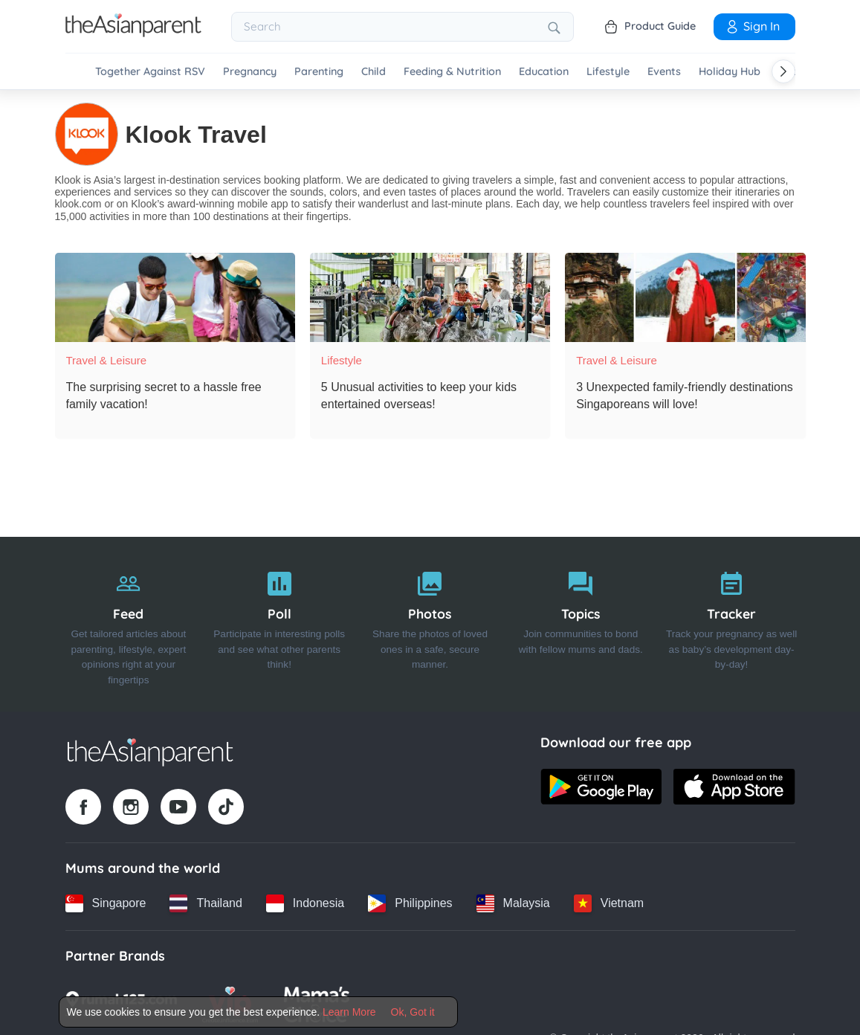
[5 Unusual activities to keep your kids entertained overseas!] (430, 297)
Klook (68, 180)
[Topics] (580, 624)
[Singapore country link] (105, 903)
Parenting (318, 71)
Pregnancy (250, 71)
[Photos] (430, 624)
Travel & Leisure (106, 360)
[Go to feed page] (133, 32)
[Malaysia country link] (513, 903)
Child (373, 71)
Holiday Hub (729, 71)
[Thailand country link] (205, 903)
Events (664, 71)
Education (544, 71)
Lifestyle (608, 71)
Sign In (752, 26)
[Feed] (128, 624)
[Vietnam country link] (609, 903)
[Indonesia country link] (305, 903)
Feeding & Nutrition (452, 71)
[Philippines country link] (410, 903)
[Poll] (279, 624)
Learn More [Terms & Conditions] (349, 1012)
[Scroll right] (783, 71)
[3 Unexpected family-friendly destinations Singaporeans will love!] (685, 297)
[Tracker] (731, 624)
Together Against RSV (150, 71)
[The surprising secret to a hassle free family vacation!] (175, 297)
